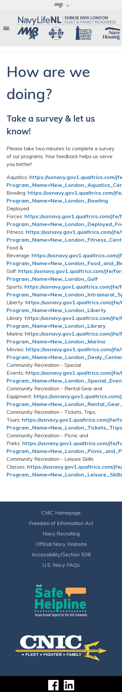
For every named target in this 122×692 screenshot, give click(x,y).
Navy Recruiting (61, 533)
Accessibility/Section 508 (61, 554)
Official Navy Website (61, 544)
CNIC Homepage (61, 512)
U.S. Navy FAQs (61, 565)
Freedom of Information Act (61, 523)
